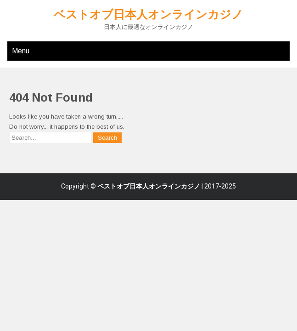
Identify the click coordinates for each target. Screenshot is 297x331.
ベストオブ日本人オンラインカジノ (148, 14)
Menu (20, 51)
